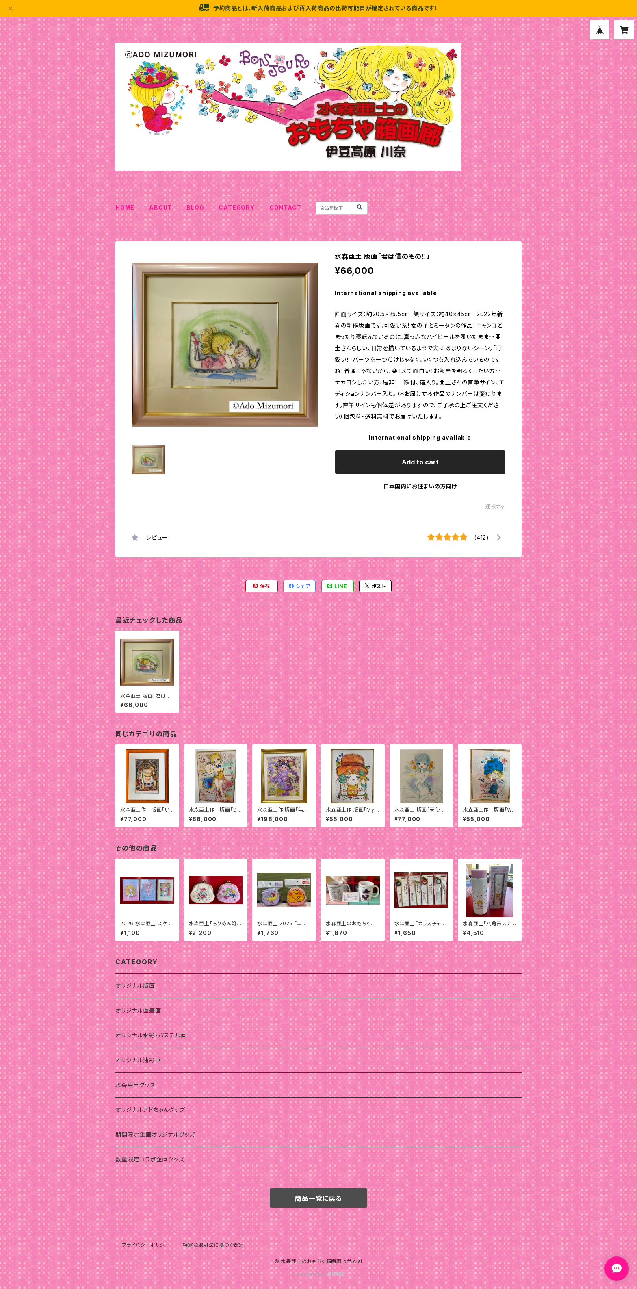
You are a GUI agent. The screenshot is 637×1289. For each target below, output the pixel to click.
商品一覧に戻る (318, 1198)
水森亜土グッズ (135, 1084)
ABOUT (160, 207)
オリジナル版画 (135, 985)
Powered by (318, 1274)
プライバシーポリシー (146, 1245)
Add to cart (420, 462)
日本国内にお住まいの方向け (420, 486)
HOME (124, 207)
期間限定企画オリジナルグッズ (155, 1134)
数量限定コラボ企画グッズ (149, 1159)
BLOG (195, 207)
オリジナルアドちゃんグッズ (150, 1109)
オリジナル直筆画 (138, 1010)
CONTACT (285, 207)
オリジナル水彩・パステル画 (150, 1035)
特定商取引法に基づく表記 (213, 1245)
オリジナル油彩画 (138, 1060)
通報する (495, 506)
